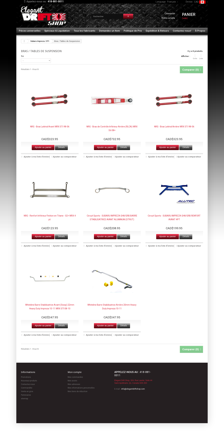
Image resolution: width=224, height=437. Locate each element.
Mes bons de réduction (77, 391)
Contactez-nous (28, 384)
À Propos (200, 30)
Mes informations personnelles (81, 388)
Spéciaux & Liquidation (57, 30)
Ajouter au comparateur (65, 157)
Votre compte (168, 18)
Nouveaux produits (29, 381)
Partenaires (26, 395)
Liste (201, 57)
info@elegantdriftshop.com (133, 389)
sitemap (24, 398)
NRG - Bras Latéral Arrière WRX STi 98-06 (174, 126)
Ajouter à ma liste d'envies (36, 157)
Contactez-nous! (182, 30)
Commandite (26, 388)
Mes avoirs (72, 381)
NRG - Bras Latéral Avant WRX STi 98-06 (49, 126)
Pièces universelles (29, 30)
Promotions (26, 377)
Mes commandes (75, 377)
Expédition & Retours (157, 30)
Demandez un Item (109, 30)
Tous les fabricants (84, 30)
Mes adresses (74, 384)
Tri (22, 56)
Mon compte (75, 372)
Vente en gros (27, 391)
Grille (195, 57)
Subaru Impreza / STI (39, 41)
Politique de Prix (133, 30)
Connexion (170, 13)
